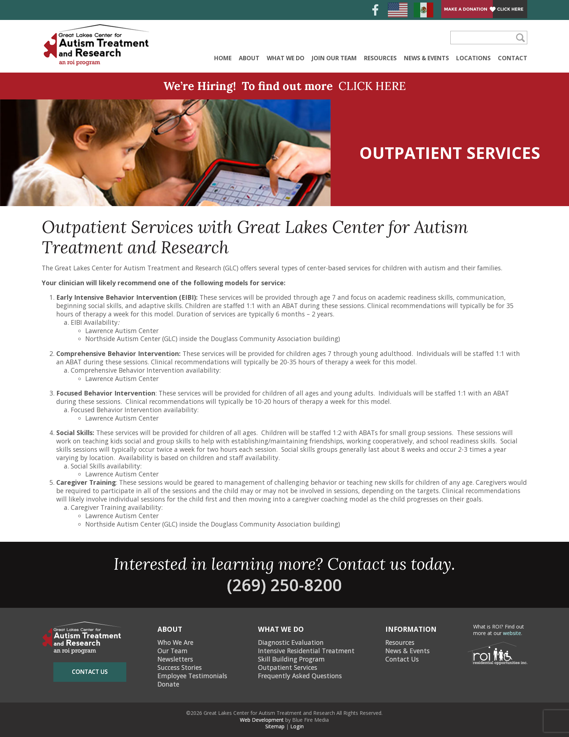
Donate (168, 684)
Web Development (262, 719)
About (249, 58)
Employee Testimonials (192, 675)
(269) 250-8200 (284, 585)
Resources (380, 58)
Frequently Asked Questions (300, 675)
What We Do (285, 58)
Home (223, 58)
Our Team (172, 650)
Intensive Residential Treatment (306, 650)
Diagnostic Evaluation (291, 642)
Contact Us (402, 659)
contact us (90, 672)
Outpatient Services (287, 667)
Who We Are (175, 642)
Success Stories (179, 667)
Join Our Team (334, 58)
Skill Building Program (291, 659)
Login (297, 726)
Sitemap (274, 726)
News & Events (426, 58)
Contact (512, 58)
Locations (473, 58)
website (512, 633)
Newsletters (175, 659)
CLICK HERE (372, 86)
